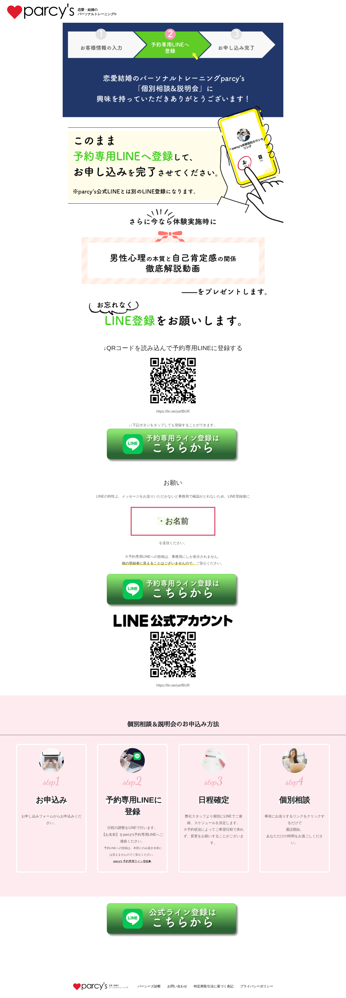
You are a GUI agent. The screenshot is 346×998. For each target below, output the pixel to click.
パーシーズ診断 (149, 986)
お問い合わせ (177, 986)
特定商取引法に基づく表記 (213, 986)
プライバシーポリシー (256, 986)
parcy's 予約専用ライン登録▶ (132, 861)
